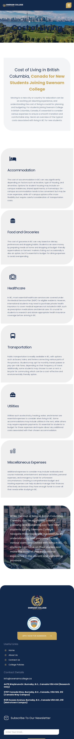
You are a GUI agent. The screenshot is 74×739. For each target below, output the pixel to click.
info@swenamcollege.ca (18, 678)
